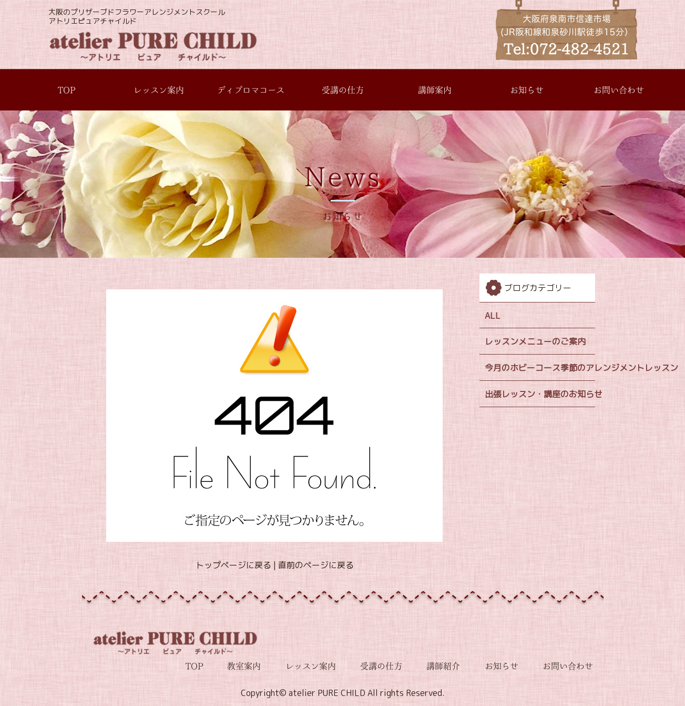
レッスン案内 (159, 90)
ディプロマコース (250, 90)
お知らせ (527, 90)
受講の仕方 (343, 90)
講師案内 (435, 90)
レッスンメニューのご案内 (535, 341)
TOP (66, 90)
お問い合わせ (619, 90)
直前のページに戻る (315, 565)
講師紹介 (443, 666)
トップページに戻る (233, 565)
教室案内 (244, 666)
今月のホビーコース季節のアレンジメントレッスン (540, 368)
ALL (492, 315)
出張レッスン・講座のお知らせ (540, 394)
